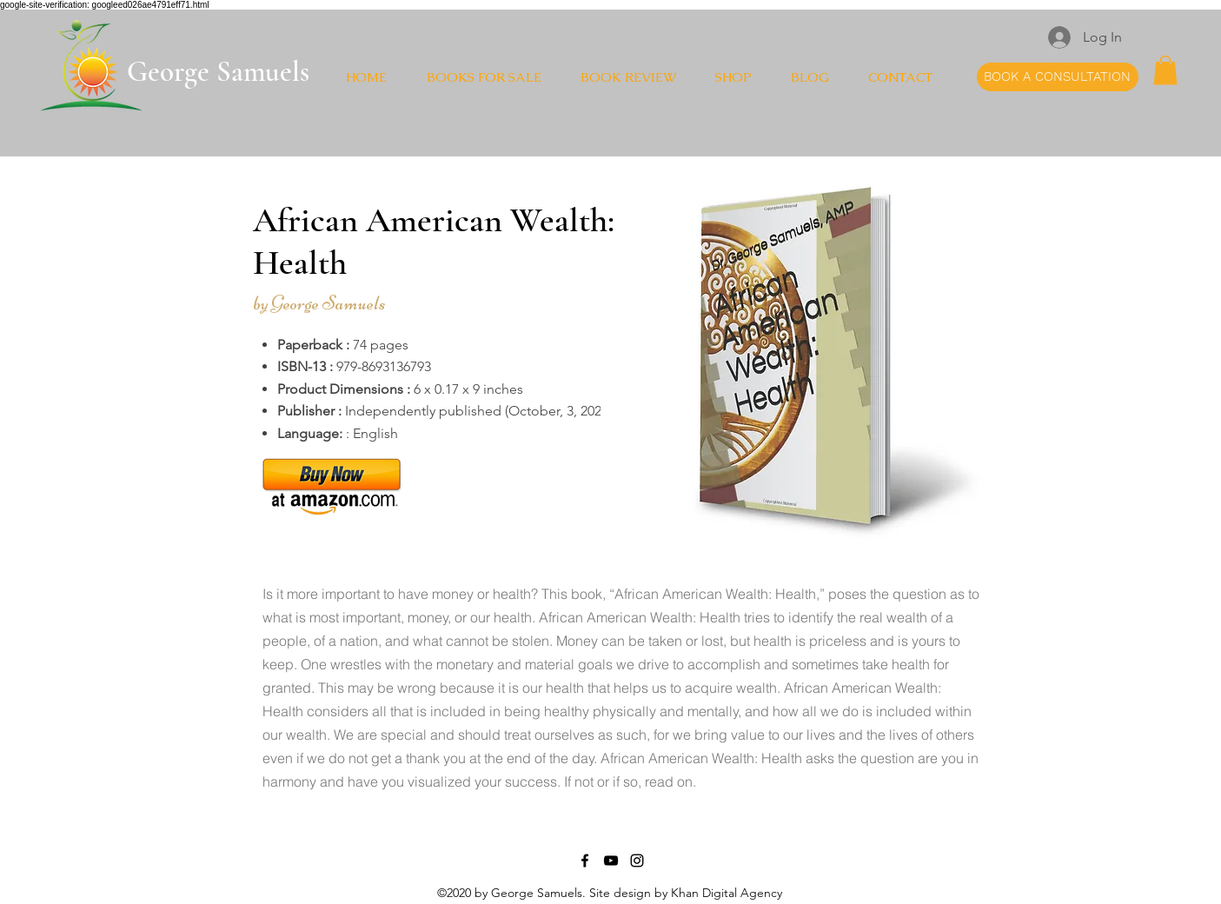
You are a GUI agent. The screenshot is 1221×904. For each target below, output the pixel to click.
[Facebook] (585, 860)
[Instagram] (637, 860)
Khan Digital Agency (726, 893)
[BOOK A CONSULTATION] (1057, 77)
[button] (1165, 70)
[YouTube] (611, 860)
